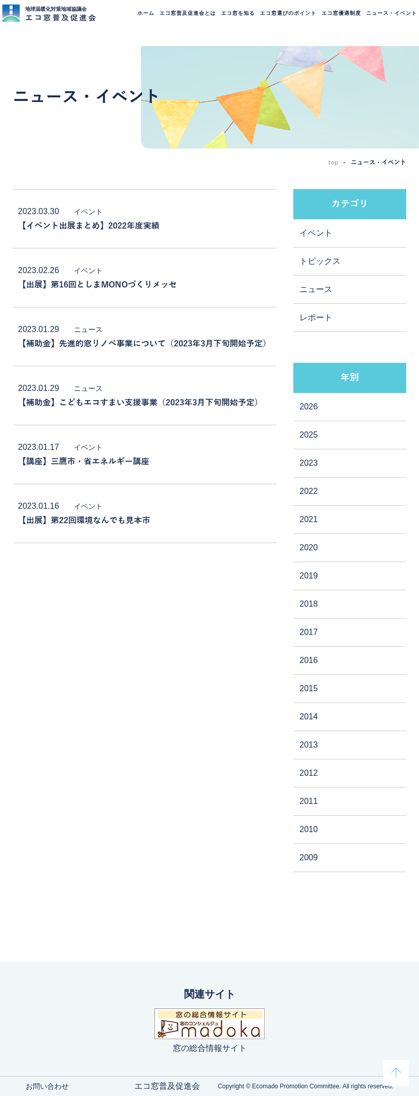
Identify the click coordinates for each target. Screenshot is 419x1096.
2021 (309, 519)
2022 (309, 491)
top (333, 162)
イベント (316, 233)
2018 (309, 603)
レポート (316, 317)
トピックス (320, 261)
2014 (309, 716)
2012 (309, 773)
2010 (309, 829)
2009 (309, 857)
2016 (309, 660)
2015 (309, 688)
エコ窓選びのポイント (285, 19)
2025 (309, 434)
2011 (309, 801)
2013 (309, 744)
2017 (309, 632)
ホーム (142, 19)
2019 (309, 575)
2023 (309, 463)
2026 (309, 406)
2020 (309, 547)
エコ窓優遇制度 (338, 19)
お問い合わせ (47, 1086)
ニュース (316, 289)
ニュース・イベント (388, 19)
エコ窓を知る (235, 19)
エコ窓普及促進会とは (184, 19)
